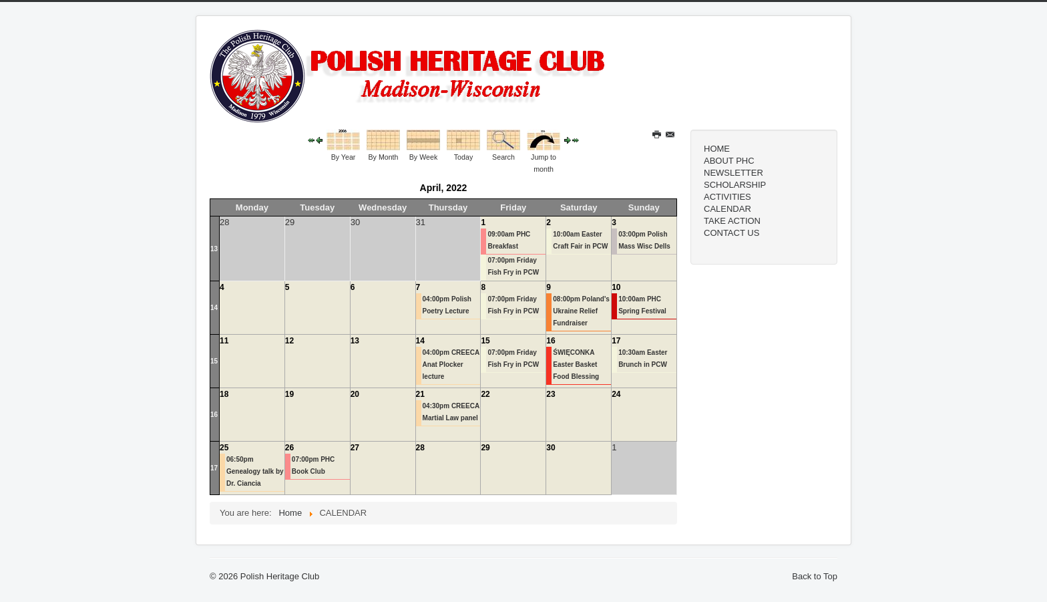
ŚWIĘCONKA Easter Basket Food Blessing (576, 364)
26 (289, 447)
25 (224, 447)
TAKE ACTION (732, 221)
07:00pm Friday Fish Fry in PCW (513, 266)
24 (616, 394)
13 (214, 249)
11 (224, 340)
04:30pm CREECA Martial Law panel (451, 412)
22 (485, 394)
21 (420, 394)
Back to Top (814, 576)
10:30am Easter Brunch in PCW (642, 358)
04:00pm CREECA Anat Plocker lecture (451, 364)
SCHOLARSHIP (735, 185)
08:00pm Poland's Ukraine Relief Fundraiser (581, 311)
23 (550, 394)
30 (550, 447)
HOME (717, 149)
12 (289, 340)
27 (355, 447)
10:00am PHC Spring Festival (642, 305)
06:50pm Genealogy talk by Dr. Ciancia (255, 471)
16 (550, 340)
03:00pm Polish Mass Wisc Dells (644, 240)
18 (224, 394)
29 (485, 447)
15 (214, 361)
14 (214, 307)
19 (289, 394)
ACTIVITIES (727, 197)
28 (420, 447)
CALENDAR (727, 209)
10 (616, 287)
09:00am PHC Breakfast (508, 240)
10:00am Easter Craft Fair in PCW (580, 240)
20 (355, 394)
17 (616, 340)
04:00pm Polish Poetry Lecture (447, 305)
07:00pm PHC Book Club (313, 465)
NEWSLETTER (733, 173)
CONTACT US (731, 233)
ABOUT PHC (729, 161)
